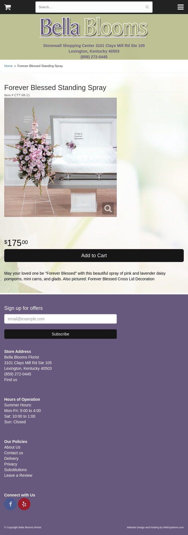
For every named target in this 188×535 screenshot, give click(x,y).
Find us (10, 379)
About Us (12, 447)
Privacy (10, 464)
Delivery (11, 458)
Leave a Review (18, 475)
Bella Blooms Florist (94, 28)
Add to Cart (94, 255)
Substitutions (15, 469)
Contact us (13, 453)
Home (8, 66)
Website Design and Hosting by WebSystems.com (155, 527)
